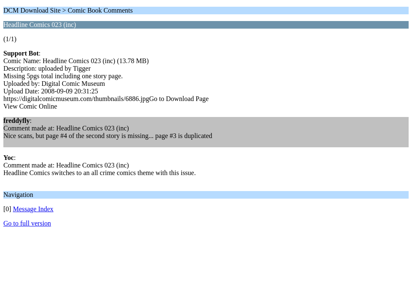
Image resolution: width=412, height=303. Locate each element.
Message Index (33, 209)
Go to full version (27, 223)
